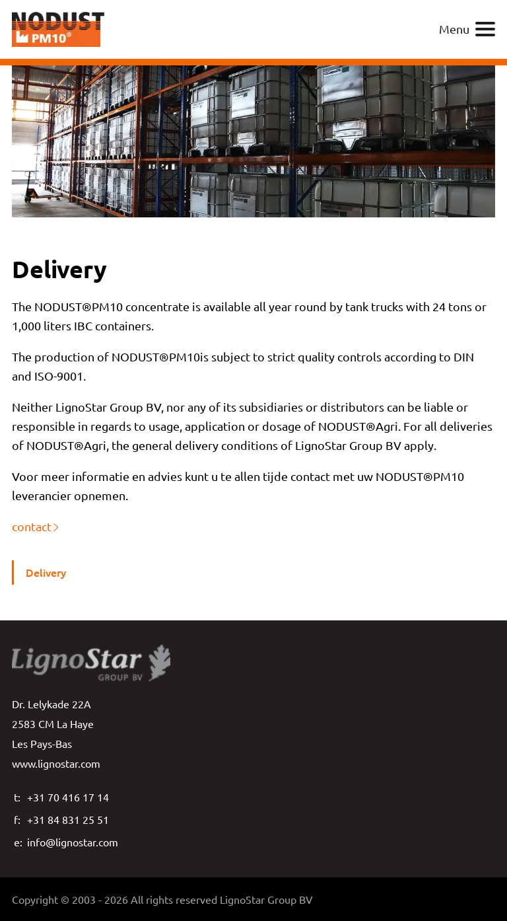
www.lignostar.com (56, 763)
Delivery (46, 572)
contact (31, 526)
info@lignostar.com (72, 841)
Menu (467, 29)
